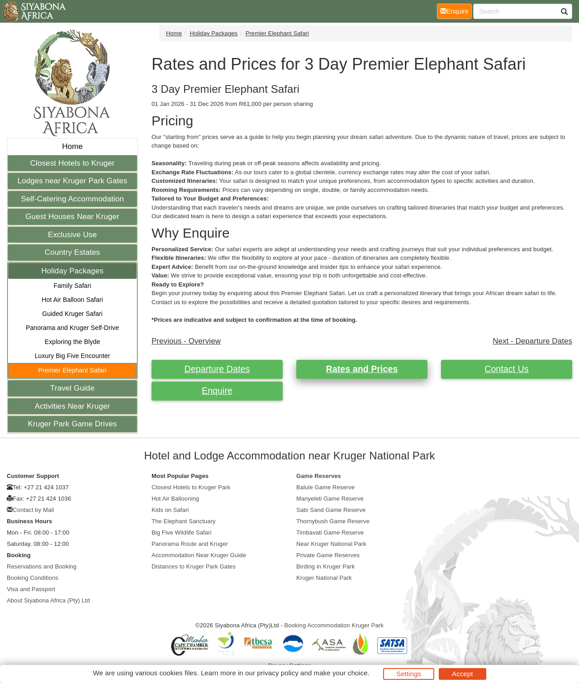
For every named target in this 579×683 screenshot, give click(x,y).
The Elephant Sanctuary (184, 521)
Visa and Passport (31, 589)
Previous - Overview (186, 341)
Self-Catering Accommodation (72, 199)
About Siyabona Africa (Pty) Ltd (48, 600)
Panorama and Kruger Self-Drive (72, 327)
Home (72, 146)
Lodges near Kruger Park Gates (73, 181)
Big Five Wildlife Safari (181, 532)
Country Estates (72, 252)
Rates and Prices (362, 369)
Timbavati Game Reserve (330, 532)
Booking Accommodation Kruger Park (334, 625)
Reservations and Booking (41, 566)
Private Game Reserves (328, 555)
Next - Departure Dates (532, 341)
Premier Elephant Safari (72, 370)
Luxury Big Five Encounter (72, 355)
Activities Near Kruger (72, 406)
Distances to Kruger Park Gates (194, 566)
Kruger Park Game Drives (72, 424)
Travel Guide (72, 388)
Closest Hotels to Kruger (72, 163)
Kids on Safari (170, 509)
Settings (408, 674)
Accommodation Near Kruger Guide (199, 555)
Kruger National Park (324, 577)
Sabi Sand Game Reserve (330, 509)
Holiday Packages (72, 271)
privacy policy (277, 673)
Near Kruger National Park (331, 543)
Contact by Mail (33, 509)
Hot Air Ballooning (175, 498)
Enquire (217, 391)
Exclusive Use (72, 234)
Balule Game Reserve (325, 487)
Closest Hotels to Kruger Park (191, 487)
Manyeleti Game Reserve (330, 498)
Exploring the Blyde (72, 341)
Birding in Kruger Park (325, 566)
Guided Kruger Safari (72, 313)
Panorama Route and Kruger (190, 543)
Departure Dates (217, 369)
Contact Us (506, 369)
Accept (462, 674)
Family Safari (72, 285)
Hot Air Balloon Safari (72, 299)
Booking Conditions (32, 577)
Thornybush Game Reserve (333, 521)
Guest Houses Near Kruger (72, 216)
